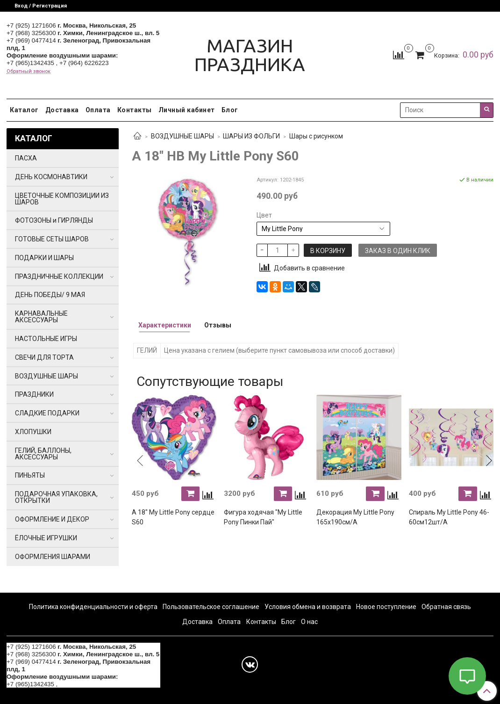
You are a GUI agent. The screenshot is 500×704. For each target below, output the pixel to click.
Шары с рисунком (316, 136)
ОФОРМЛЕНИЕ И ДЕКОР (52, 519)
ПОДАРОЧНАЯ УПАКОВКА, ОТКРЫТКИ (56, 497)
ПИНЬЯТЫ (30, 475)
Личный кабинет (186, 110)
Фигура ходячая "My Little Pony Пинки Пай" (263, 517)
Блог (229, 110)
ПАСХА (26, 158)
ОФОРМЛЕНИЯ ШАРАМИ (52, 556)
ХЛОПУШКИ (33, 431)
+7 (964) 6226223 (84, 62)
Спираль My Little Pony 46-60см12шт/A (449, 517)
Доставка (62, 110)
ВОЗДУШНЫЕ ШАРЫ (182, 136)
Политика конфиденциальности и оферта (93, 606)
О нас (309, 621)
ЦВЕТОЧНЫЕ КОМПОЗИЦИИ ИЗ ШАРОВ (62, 199)
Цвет (264, 215)
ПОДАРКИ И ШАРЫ (44, 257)
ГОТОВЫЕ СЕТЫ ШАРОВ (52, 239)
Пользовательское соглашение (211, 606)
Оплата (98, 110)
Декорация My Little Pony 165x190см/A (355, 517)
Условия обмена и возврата (307, 606)
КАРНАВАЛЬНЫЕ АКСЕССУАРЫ (41, 317)
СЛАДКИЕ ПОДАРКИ (47, 413)
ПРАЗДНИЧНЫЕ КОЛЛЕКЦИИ (59, 276)
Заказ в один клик (397, 250)
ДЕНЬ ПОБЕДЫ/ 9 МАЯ (50, 294)
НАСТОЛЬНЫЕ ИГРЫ (46, 338)
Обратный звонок (28, 71)
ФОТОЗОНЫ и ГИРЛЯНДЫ (54, 220)
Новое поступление (386, 606)
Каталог (24, 110)
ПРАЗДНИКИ (34, 394)
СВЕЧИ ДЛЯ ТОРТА (44, 357)
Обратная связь (446, 606)
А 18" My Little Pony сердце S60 (173, 517)
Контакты (134, 110)
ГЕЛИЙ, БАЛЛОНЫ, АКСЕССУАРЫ (43, 454)
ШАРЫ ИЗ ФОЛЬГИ (251, 136)
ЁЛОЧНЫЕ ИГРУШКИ (46, 538)
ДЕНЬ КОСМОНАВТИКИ (51, 177)
